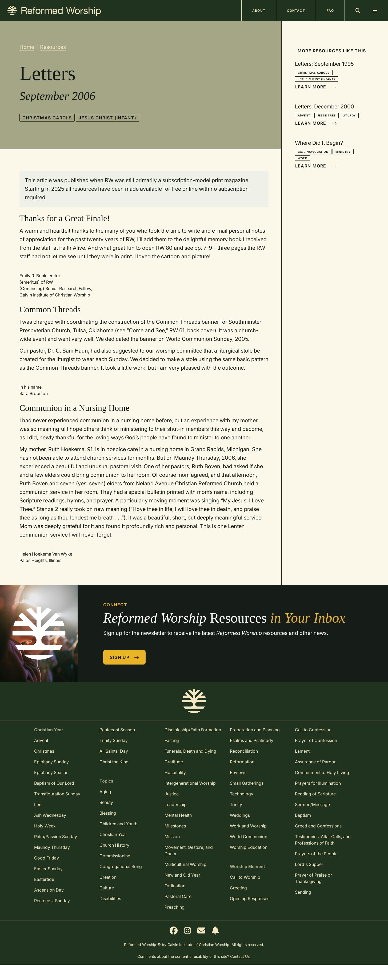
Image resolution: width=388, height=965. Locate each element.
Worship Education (248, 847)
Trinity (236, 804)
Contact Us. (240, 956)
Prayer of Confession (316, 740)
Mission (172, 836)
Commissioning (114, 855)
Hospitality (175, 772)
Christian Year (113, 834)
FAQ (330, 11)
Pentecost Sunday (52, 900)
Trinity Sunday (113, 740)
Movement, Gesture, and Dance (189, 850)
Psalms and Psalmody (251, 740)
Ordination (175, 885)
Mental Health (178, 815)
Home (26, 47)
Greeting (238, 887)
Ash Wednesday (50, 815)
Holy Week (45, 826)
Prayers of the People (316, 853)
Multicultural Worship (185, 864)
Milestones (175, 826)
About (258, 11)
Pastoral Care (178, 896)
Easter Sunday (48, 868)
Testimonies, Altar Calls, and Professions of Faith (323, 840)
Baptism (303, 815)
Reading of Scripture (315, 793)
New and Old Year (182, 875)
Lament (302, 751)
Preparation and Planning (255, 729)
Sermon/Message (312, 804)
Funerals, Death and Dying (190, 751)
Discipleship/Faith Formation (193, 729)
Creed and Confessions (318, 826)
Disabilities (110, 898)
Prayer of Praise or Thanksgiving (313, 878)
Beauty (106, 802)
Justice (172, 793)
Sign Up (124, 657)
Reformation (242, 761)
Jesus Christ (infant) (107, 117)
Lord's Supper (309, 864)
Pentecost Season (117, 729)
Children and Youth (118, 823)
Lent (38, 804)
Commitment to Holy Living (322, 772)
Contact (296, 11)
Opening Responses (249, 898)
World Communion (248, 836)
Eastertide (44, 879)
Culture (106, 887)
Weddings (240, 815)
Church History (114, 845)
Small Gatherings (246, 783)
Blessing (107, 813)
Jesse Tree (326, 115)
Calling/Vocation (313, 151)
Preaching (175, 907)
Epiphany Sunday (51, 761)
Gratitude (174, 761)
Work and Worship (248, 826)
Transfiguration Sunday (57, 793)
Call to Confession (313, 729)
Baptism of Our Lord (54, 783)
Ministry (343, 151)
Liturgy (349, 115)
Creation (108, 877)
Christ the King (114, 761)
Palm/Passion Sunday (55, 836)
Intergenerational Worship (190, 783)
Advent (304, 115)
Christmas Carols (47, 117)
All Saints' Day (113, 751)
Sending (303, 892)
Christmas (44, 751)
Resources (53, 47)
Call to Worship (245, 877)
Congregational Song (120, 866)
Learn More (316, 86)
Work (302, 158)
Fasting (172, 740)
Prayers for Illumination (318, 783)
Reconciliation (244, 751)
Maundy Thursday (52, 847)
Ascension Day (49, 890)
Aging (105, 791)
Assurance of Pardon (316, 761)
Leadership (176, 804)
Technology (241, 793)
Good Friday (46, 858)
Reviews (238, 772)
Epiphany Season (51, 772)
